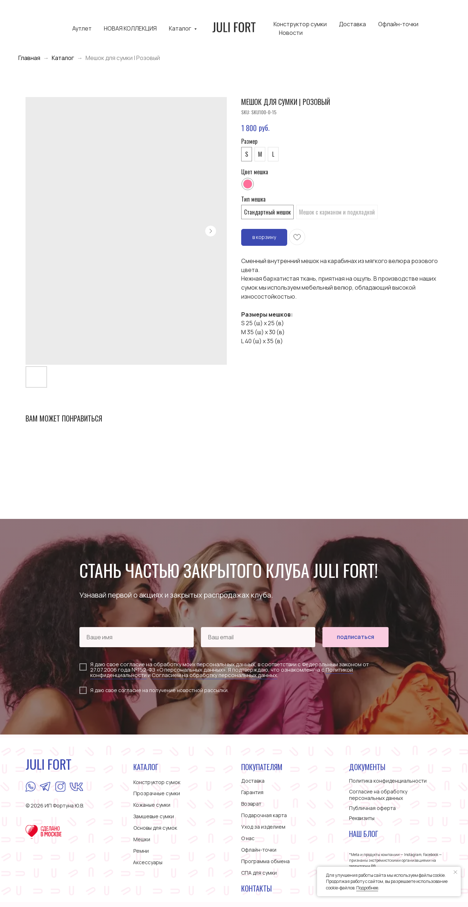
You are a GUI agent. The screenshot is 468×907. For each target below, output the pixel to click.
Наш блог (363, 833)
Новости (291, 33)
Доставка (352, 24)
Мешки (141, 839)
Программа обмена (265, 861)
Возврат (251, 803)
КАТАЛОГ (145, 766)
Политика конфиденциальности (388, 780)
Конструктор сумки (300, 24)
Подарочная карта (264, 815)
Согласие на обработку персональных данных (378, 794)
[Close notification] (455, 872)
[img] (31, 787)
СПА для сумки (259, 872)
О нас (247, 838)
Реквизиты (362, 818)
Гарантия (252, 792)
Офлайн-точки (398, 24)
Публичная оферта (372, 808)
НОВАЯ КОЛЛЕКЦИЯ (130, 28)
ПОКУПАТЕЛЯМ (262, 766)
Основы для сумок (155, 827)
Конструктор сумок (156, 782)
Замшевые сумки (153, 816)
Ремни (141, 850)
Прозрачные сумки (156, 793)
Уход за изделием (263, 826)
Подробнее (367, 888)
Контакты (256, 888)
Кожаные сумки (151, 804)
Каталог (180, 28)
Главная (29, 58)
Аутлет (82, 28)
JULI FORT (49, 763)
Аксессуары (147, 862)
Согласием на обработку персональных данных (214, 675)
